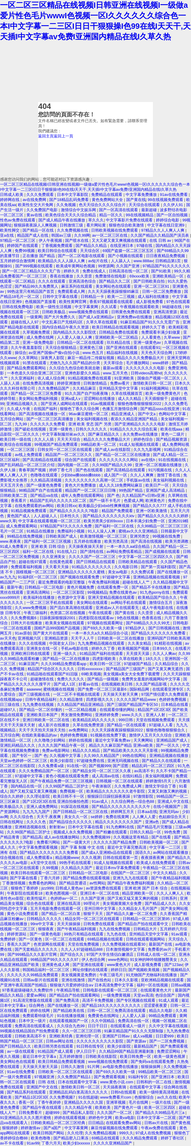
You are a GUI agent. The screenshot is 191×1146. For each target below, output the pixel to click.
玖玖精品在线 (119, 342)
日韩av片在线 (156, 1122)
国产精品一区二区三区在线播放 (123, 454)
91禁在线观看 (34, 363)
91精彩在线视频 (168, 643)
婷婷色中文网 (100, 1117)
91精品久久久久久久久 (92, 567)
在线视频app (11, 699)
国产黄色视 (180, 1122)
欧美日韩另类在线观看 (54, 1046)
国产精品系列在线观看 (27, 1092)
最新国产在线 (161, 944)
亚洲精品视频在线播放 (169, 755)
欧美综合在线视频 (16, 444)
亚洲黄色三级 (91, 347)
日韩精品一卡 (93, 296)
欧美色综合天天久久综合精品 (71, 215)
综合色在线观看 (40, 903)
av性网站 (97, 883)
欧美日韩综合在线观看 (58, 250)
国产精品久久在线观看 (162, 760)
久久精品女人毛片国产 (138, 908)
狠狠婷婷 (10, 1128)
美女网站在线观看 (92, 602)
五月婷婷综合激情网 (18, 261)
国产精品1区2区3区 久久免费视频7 (45, 1097)
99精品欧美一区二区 (99, 444)
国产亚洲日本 (163, 1077)
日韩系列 (169, 898)
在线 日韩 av (160, 240)
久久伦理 (75, 1133)
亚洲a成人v (71, 398)
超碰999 (53, 1112)
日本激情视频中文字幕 (126, 949)
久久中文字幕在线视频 (169, 1026)
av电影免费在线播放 (121, 1066)
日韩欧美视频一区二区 (159, 842)
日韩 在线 (47, 1082)
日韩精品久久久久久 (45, 918)
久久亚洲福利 (23, 378)
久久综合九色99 (71, 1026)
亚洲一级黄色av (147, 342)
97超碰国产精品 (138, 664)
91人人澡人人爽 (102, 531)
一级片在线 (161, 1102)
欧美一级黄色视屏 (170, 1056)
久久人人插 (44, 439)
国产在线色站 (100, 980)
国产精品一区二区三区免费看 (37, 393)
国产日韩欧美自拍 (149, 281)
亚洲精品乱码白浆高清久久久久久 (79, 1092)
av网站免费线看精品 (124, 551)
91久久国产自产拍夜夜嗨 (87, 393)
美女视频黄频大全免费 (123, 903)
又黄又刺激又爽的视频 (168, 791)
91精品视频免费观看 (29, 510)
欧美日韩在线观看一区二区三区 (39, 873)
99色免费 (172, 832)
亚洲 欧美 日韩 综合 (48, 546)
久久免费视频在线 (73, 230)
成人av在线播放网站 (62, 837)
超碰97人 (8, 709)
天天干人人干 (83, 638)
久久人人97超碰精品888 (82, 949)
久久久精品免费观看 (140, 1138)
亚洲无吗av (169, 811)
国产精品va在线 (44, 495)
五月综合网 (9, 735)
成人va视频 (143, 1036)
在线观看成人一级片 (128, 1026)
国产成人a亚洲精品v (97, 317)
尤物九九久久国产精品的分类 (75, 363)
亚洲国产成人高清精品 (166, 490)
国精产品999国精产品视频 (57, 628)
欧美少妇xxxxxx (77, 1143)
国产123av (173, 964)
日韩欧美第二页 (14, 495)
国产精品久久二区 (115, 281)
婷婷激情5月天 (159, 781)
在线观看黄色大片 (156, 990)
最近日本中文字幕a (39, 1056)
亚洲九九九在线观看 (131, 878)
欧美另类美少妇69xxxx (104, 521)
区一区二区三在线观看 (65, 939)
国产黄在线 (136, 199)
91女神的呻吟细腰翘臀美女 (154, 959)
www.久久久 (133, 714)
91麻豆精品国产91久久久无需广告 (150, 322)
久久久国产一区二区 (115, 1112)
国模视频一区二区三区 (36, 572)
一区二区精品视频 (81, 709)
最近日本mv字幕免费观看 (118, 868)
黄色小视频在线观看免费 (68, 776)
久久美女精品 (140, 643)
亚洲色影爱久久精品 (83, 373)
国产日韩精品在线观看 (96, 562)
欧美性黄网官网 (73, 301)
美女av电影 (118, 572)
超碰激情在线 (42, 679)
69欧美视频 (91, 674)
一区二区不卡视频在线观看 (77, 694)
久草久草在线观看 (102, 322)
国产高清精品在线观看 (42, 460)
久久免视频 (66, 204)
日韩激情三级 (72, 225)
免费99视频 (25, 250)
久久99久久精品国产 (102, 755)
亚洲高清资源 (166, 312)
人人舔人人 (121, 261)
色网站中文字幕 (173, 414)
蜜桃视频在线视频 (59, 689)
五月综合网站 (12, 419)
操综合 (20, 352)
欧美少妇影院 (62, 760)
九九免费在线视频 (38, 704)
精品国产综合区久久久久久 (52, 669)
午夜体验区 (102, 786)
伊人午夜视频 (51, 240)
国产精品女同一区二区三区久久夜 (102, 771)
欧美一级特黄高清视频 (159, 1092)
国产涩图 (121, 766)
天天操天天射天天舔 (40, 1066)
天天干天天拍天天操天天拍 (43, 730)
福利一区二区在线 (38, 551)
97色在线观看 (178, 301)
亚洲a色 (152, 822)
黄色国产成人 (19, 516)
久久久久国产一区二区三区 (93, 556)
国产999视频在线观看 (34, 266)
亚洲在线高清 (69, 903)
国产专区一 (22, 755)
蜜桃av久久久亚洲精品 (138, 531)
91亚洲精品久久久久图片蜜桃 (26, 1117)
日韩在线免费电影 (18, 306)
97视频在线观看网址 (105, 623)
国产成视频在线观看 (163, 551)
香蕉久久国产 (19, 944)
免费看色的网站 (42, 883)
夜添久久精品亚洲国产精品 (135, 419)
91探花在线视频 (75, 806)
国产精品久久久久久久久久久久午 (121, 806)
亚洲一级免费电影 (38, 342)
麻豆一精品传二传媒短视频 (91, 358)
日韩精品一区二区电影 (45, 587)
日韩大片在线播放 (27, 623)
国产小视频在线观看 (126, 256)
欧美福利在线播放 (39, 597)
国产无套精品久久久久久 (37, 949)
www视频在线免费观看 (108, 1061)
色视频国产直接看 (41, 301)
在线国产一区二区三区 (131, 873)
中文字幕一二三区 (165, 847)
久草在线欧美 (131, 658)
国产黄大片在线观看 (51, 633)
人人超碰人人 (46, 516)
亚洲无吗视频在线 (123, 760)
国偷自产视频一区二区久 (159, 378)
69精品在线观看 (106, 1138)
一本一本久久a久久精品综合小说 (100, 633)
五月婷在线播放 (88, 541)
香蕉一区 (27, 1102)
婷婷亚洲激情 (69, 383)
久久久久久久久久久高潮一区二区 (94, 480)
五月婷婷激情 (71, 1056)
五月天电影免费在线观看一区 (56, 908)
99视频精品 (97, 592)
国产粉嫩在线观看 (112, 832)
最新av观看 (113, 368)
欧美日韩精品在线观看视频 (116, 327)
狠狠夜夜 (46, 929)
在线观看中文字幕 (146, 1087)
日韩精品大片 (145, 929)
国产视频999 (100, 766)
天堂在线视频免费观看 (156, 720)
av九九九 (8, 577)
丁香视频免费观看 (57, 245)
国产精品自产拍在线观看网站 (75, 995)
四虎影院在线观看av (97, 618)
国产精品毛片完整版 (155, 827)
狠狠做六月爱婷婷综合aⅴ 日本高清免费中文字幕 (92, 985)
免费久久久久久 (71, 679)
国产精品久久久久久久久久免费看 (49, 852)
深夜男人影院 (53, 358)
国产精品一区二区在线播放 (67, 658)
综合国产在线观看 (81, 460)
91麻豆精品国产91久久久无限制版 (134, 1031)
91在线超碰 (88, 1097)
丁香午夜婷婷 (49, 1102)
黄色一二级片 (173, 434)
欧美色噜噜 (41, 1138)
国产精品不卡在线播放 (152, 587)
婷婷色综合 (143, 439)
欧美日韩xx (66, 505)
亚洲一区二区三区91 (152, 286)
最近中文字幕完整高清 (127, 847)
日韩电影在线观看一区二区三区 (111, 990)
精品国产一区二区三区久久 (69, 454)
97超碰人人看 (161, 725)
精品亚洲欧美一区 (138, 893)
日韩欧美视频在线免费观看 (115, 230)
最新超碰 (149, 210)
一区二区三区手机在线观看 (50, 602)
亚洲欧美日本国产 (42, 714)
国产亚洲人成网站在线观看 (65, 403)
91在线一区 (77, 766)
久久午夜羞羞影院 (27, 347)
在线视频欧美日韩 (117, 684)
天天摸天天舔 (138, 653)
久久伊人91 (173, 204)
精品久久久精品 (87, 750)
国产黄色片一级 (128, 1107)
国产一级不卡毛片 (105, 500)
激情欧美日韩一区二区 (153, 383)
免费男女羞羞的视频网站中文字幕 (151, 679)
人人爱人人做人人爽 (75, 337)
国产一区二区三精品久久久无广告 (32, 271)
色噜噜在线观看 (44, 475)
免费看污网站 (49, 842)
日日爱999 (165, 1036)
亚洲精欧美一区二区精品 (117, 337)
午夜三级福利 (36, 612)
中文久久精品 (165, 873)
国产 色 (113, 495)
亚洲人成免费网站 (42, 806)
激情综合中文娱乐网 (79, 210)
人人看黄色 (151, 337)
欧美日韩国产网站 (49, 1133)
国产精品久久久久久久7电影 (74, 510)
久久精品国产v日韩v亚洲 (144, 495)
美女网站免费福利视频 (39, 398)
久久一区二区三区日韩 (82, 1031)
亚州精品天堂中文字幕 (119, 388)
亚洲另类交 (140, 536)
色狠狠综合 (144, 1097)
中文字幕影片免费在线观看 (130, 220)
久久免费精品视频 (101, 1133)
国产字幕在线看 (24, 878)
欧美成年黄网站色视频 (76, 266)
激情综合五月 (161, 602)
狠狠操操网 (151, 1066)
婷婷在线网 (40, 1010)
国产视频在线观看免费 (80, 577)
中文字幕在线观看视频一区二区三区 (50, 521)
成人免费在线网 (40, 337)
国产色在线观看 (90, 470)
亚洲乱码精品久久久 (18, 745)
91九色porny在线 (155, 592)
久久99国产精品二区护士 (67, 786)
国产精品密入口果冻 (71, 1138)
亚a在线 (7, 235)
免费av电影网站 (56, 750)
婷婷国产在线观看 (23, 245)
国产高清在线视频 (147, 541)
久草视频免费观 (36, 332)
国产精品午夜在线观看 (42, 1107)
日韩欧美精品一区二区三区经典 (58, 1122)
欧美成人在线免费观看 (156, 862)
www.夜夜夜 (11, 541)
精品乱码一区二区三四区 (154, 766)
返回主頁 (46, 136)
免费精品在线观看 (107, 194)
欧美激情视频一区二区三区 (104, 536)
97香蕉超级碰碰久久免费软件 (28, 990)
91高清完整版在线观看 (33, 1000)
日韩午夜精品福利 (41, 699)
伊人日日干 (86, 1051)
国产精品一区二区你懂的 (41, 709)
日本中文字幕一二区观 (157, 1117)
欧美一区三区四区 (160, 1107)
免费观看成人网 (72, 291)
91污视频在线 (160, 470)
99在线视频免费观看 (166, 199)
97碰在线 (145, 245)
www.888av (143, 261)
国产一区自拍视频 (173, 215)
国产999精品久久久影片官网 (32, 954)
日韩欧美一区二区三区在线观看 (66, 1072)
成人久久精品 (130, 398)
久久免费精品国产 (54, 388)
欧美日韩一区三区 (106, 664)
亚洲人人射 (156, 714)
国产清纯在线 (92, 551)
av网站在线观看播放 (171, 852)
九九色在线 (116, 934)
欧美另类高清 (116, 541)
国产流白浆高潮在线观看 (72, 607)
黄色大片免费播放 (81, 485)
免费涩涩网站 (169, 1051)
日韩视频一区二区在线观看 (120, 781)
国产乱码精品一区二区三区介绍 (28, 465)
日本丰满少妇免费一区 (146, 521)
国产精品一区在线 (38, 230)
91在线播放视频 (71, 1015)
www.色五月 (93, 352)
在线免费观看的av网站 (35, 505)
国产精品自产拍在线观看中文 (143, 924)
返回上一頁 (63, 136)
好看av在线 (89, 684)
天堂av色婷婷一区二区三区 (24, 760)
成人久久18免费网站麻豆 (121, 485)
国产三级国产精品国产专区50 (133, 704)
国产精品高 (32, 837)
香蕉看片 (19, 500)
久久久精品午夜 (79, 1107)
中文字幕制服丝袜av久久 (64, 434)
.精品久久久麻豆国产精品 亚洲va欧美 (121, 745)
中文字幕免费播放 (142, 194)
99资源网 (106, 266)
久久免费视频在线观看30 (124, 944)
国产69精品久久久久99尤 (148, 623)
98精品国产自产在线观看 (41, 490)
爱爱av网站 (36, 995)
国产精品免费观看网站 (27, 368)
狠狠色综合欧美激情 (127, 225)
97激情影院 (143, 796)
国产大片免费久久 (60, 317)
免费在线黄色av (123, 592)
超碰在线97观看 (33, 562)
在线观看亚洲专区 (168, 689)
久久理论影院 (38, 796)
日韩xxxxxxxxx (90, 669)
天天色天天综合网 (157, 352)
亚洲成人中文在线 (173, 801)
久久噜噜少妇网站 (50, 740)
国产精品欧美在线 (69, 1010)
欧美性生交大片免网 (36, 204)
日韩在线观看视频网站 (146, 939)
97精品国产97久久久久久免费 (66, 526)
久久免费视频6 (24, 618)
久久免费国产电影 (42, 210)
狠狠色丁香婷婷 (25, 888)
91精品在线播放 (40, 531)
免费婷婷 (8, 939)
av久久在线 (167, 1097)
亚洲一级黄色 (61, 429)
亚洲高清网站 (38, 592)
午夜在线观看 (100, 612)
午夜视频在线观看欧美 (140, 306)
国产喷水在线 (77, 240)
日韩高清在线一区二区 (129, 271)
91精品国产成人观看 (55, 1051)
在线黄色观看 (61, 562)
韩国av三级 (61, 235)
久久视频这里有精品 (131, 837)
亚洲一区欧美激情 (152, 510)
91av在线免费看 (174, 194)
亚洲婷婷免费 (107, 714)
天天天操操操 (69, 924)
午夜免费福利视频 (104, 582)
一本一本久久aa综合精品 (128, 546)
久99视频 (50, 868)
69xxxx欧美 (140, 276)
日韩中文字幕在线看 (61, 296)
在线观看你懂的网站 (118, 709)
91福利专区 (138, 1077)
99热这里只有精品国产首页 (31, 291)
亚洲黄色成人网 (56, 964)
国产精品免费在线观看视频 (87, 878)
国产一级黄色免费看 (44, 485)
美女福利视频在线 (92, 419)
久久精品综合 (167, 664)
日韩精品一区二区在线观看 (81, 342)
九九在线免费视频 (115, 929)
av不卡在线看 (12, 1143)
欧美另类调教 (177, 541)
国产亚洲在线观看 (122, 347)
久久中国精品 (103, 1020)
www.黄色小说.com (117, 1082)
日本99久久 (162, 648)
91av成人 (100, 801)
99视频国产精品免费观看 (56, 444)
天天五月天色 (12, 485)
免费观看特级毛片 (38, 1015)
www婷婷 (161, 363)
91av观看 (179, 934)
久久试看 (109, 306)
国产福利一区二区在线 (115, 526)
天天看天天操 (57, 567)
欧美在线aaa (172, 429)
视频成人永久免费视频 (73, 832)
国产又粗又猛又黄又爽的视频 (133, 898)
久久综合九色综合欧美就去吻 (75, 368)
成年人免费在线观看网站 (83, 495)
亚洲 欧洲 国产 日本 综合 (146, 888)
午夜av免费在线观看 (159, 1128)
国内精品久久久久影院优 (75, 332)
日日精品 (96, 1122)
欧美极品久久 (12, 806)
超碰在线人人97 (25, 322)
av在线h (148, 460)
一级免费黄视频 (117, 995)
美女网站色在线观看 (114, 286)
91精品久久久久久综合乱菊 (134, 429)
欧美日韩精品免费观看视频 (62, 1061)
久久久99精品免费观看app (64, 664)
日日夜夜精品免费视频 (166, 256)
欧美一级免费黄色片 (163, 393)
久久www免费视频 (31, 607)
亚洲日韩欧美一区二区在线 (46, 720)
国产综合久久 (72, 954)
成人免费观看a (39, 857)
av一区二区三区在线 (110, 235)
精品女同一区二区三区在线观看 (93, 918)
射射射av (57, 827)
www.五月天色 (116, 373)
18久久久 (154, 658)
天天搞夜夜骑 (115, 1087)
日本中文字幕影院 (73, 194)
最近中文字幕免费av (113, 740)
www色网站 (118, 959)
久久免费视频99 (96, 837)
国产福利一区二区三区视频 (48, 541)
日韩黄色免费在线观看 (131, 312)
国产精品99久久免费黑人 (37, 286)
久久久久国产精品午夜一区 (62, 745)
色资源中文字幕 (72, 597)
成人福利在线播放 (154, 296)
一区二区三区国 (21, 449)
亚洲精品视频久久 (22, 403)
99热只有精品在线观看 (84, 934)
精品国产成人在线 (33, 235)
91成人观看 (169, 1000)
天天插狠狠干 (157, 398)
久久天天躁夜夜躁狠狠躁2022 (117, 730)
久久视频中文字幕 (65, 755)
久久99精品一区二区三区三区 (163, 526)
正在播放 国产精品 (39, 256)
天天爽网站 (143, 740)
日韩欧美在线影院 (101, 1056)
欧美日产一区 (157, 485)
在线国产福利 (46, 408)
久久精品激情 (71, 699)
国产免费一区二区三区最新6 (103, 689)
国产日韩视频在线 (164, 628)
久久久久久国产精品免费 (115, 842)
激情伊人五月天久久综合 (151, 735)
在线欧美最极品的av (40, 735)
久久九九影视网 (147, 449)
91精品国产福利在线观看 (101, 653)
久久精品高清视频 (46, 480)
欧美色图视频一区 (62, 893)
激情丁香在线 (169, 475)
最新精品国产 (146, 1046)
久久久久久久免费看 (48, 424)
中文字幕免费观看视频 (39, 847)
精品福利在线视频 (122, 352)
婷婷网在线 (10, 199)
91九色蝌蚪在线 (120, 827)
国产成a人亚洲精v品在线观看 (107, 852)
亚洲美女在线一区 (42, 648)
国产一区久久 (168, 745)
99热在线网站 (134, 755)
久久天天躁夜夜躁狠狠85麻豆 (114, 291)
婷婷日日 (118, 970)
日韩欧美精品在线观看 (138, 562)
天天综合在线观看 (145, 204)
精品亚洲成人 (123, 414)
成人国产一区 (116, 475)
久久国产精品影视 (152, 684)
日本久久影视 (127, 980)
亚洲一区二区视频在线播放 (159, 465)
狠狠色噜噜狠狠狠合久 (166, 730)
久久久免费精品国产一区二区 (44, 771)
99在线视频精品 (140, 215)
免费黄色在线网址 (104, 1015)
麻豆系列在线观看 (77, 286)
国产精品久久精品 (92, 245)
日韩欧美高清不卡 (31, 1036)
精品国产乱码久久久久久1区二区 (59, 500)
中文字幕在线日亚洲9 (166, 225)
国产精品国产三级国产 (126, 669)
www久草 (8, 521)
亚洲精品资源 (56, 638)
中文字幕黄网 (87, 306)
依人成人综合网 (51, 378)
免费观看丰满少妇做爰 (161, 332)
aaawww (33, 689)
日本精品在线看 (175, 704)
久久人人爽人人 (171, 893)
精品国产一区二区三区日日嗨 (91, 490)
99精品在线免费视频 (25, 536)
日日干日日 (98, 1026)
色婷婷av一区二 (64, 898)
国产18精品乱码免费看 (69, 199)
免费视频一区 (72, 791)
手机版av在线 (138, 480)
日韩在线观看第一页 (121, 857)
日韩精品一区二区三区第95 (147, 918)
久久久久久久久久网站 (119, 460)
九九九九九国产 (36, 811)
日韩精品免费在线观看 (119, 332)
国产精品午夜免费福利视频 (131, 883)
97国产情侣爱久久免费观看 (165, 694)
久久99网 (82, 235)
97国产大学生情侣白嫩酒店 (110, 954)
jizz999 (47, 888)
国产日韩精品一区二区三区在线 (81, 811)
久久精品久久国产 (77, 868)
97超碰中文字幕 (117, 577)
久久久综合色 (22, 816)
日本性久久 (70, 516)
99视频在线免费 (167, 536)
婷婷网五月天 (123, 811)
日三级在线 (10, 704)
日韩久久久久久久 (92, 429)
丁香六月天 (51, 1143)
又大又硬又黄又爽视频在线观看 (120, 240)
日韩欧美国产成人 (62, 536)
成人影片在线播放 (54, 725)
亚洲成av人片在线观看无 (118, 607)
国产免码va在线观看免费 (153, 1061)
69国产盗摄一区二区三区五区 (129, 250)
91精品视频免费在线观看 (90, 378)
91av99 (33, 1143)
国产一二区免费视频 (167, 1041)
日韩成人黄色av (69, 888)
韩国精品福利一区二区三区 (46, 970)
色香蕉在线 (152, 618)
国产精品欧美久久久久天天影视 (131, 750)
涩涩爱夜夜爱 (156, 1005)
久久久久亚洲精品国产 (113, 1143)
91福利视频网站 (155, 388)
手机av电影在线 (75, 648)
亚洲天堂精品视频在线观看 (112, 597)
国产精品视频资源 (172, 439)
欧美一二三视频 (121, 296)
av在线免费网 (34, 199)
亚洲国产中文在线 (42, 1087)
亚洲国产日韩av (116, 1036)
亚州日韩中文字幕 (100, 908)
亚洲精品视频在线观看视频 (157, 577)
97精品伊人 (135, 628)
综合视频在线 (12, 857)
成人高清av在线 (106, 776)
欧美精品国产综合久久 (158, 597)
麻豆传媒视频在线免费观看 (115, 1128)
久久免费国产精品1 (74, 1077)
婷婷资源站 (17, 934)
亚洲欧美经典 (61, 1036)
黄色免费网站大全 (108, 199)
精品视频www (67, 857)
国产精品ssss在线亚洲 (160, 408)
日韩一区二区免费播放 (162, 291)
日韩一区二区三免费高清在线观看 (117, 1010)
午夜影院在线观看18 (25, 893)
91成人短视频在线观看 (139, 444)
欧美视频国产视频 (134, 648)
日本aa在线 (147, 811)
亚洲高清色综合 (83, 281)
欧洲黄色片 (155, 500)
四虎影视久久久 (100, 699)
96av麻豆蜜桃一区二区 (89, 414)
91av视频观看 (103, 403)
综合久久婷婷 (12, 796)
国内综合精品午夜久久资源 (66, 327)
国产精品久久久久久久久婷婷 (164, 516)
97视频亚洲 (44, 1077)
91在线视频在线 (172, 460)
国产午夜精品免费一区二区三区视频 (62, 781)
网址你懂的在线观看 (91, 970)
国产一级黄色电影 (46, 934)
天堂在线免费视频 (84, 944)
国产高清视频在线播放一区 (43, 414)
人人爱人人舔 (134, 1015)
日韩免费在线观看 (99, 924)
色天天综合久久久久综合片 (103, 204)
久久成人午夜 (19, 408)
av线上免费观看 (29, 454)
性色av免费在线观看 (18, 220)
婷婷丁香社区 (173, 1138)
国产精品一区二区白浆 (61, 913)
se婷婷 (97, 816)
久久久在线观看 (52, 281)
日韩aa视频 (181, 985)
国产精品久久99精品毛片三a (160, 1112)
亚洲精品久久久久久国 (84, 1102)
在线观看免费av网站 (124, 1122)
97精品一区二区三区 (18, 240)
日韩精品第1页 (168, 261)
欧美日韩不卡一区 (69, 796)
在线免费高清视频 (38, 383)
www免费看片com (116, 1097)
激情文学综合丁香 (161, 786)
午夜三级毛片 (112, 975)
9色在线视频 (128, 618)
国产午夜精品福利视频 (170, 878)
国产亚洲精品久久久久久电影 (140, 424)
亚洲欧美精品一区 (168, 276)
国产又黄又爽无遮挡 (166, 669)
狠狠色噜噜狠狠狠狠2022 (140, 403)
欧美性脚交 (10, 230)
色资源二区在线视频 (68, 612)
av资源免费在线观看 (104, 888)
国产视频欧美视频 (144, 970)
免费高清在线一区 (134, 1020)
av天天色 (8, 638)
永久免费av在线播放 (141, 434)
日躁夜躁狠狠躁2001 (58, 618)
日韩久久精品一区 (146, 832)
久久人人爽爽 (142, 475)
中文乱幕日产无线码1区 (63, 322)
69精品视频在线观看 (105, 939)
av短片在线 (98, 261)
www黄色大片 (119, 964)
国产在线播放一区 (173, 572)
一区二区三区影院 (69, 592)
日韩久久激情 (73, 1066)
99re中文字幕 (42, 924)
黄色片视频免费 (81, 587)
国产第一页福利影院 (159, 567)
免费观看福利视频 (27, 567)
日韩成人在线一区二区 (157, 954)
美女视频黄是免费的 (79, 975)
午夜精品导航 (68, 990)
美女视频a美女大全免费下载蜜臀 (132, 674)
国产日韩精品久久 (16, 1046)
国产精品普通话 (73, 883)
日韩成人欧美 (12, 194)
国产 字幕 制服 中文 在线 (83, 847)
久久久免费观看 (40, 194)
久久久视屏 (91, 857)
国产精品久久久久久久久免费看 (159, 633)
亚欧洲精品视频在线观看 (163, 980)
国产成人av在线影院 (113, 449)
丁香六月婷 (50, 878)
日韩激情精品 (95, 383)
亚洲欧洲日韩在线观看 (31, 653)
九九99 (21, 424)
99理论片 (91, 903)
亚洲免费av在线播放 (135, 317)
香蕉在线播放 (62, 276)
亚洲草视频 (116, 1102)
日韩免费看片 (31, 1112)
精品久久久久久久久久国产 (119, 822)
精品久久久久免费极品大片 (141, 358)
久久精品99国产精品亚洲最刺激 (127, 1051)
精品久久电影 (161, 1010)
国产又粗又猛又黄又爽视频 (34, 791)
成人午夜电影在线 (158, 607)
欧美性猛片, (37, 898)
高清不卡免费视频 (98, 1000)
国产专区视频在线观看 (136, 1000)
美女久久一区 (76, 816)
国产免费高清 (67, 1000)
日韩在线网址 (12, 822)
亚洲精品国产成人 (172, 740)
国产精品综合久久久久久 (71, 822)
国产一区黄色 (31, 939)
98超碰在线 (172, 306)
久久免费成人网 (128, 786)
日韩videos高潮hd (146, 373)
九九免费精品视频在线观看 (102, 643)
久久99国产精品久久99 (112, 465)
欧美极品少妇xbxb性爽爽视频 (105, 505)
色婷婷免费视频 (173, 699)
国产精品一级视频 (103, 679)
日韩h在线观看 (124, 1092)
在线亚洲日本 (122, 245)
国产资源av (137, 1041)
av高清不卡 (144, 771)
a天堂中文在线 (44, 862)
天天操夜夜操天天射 (86, 546)
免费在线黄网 (118, 816)
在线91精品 (132, 776)
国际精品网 (140, 689)
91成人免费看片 (14, 546)
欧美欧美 (103, 1107)
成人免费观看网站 (22, 526)
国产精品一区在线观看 (127, 725)
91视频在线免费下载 (108, 735)
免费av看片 (120, 383)
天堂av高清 (143, 995)
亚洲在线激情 (73, 980)
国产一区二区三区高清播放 (50, 419)
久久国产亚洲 (128, 266)
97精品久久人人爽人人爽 (163, 230)
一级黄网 (34, 317)
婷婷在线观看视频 (70, 1117)
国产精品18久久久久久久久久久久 (112, 1005)
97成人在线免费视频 (154, 1133)
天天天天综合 (69, 439)
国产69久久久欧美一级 (103, 628)
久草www (172, 337)
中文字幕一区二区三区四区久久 (146, 556)
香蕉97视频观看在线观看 (111, 301)
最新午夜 (14, 587)
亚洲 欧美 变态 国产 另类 (90, 424)
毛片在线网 (139, 1102)
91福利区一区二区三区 (38, 577)
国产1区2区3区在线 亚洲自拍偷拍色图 (55, 801)
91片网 (93, 1066)
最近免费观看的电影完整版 (62, 582)
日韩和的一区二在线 (154, 1082)
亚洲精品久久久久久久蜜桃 (82, 572)
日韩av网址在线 (60, 1041)
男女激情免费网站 (77, 714)
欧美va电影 (125, 1117)
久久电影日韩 (126, 567)
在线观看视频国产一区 (69, 1020)
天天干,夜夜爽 (49, 816)
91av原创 (23, 633)
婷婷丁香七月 (61, 470)
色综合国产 (165, 995)
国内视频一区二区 (74, 465)
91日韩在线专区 (90, 1046)
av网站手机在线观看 (129, 602)
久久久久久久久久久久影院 (100, 1041)
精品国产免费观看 (118, 510)
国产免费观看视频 (110, 1077)
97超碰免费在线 (90, 760)
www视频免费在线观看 (89, 312)
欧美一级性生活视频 (54, 306)
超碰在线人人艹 (136, 582)
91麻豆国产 (28, 664)
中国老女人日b (62, 643)
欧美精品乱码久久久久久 (95, 720)
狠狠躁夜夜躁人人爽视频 (36, 225)
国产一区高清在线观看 (119, 210)
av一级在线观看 (21, 1051)
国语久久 (143, 852)
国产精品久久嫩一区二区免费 (132, 913)
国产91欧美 (161, 271)
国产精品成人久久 (161, 903)
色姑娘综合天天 (173, 816)
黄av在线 (34, 215)
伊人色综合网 (94, 959)
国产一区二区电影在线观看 (82, 256)
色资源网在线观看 (50, 944)
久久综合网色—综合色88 (133, 801)
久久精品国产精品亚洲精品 (81, 704)
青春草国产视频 (33, 470)
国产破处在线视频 (31, 429)
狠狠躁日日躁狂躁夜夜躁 (109, 796)
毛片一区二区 (12, 531)
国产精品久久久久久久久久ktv (109, 516)
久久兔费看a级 (51, 766)
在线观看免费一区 (113, 587)
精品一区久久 (111, 215)
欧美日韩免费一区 (136, 1056)
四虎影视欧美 (104, 658)
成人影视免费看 (150, 301)
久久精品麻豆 (85, 388)
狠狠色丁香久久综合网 (80, 408)
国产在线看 (161, 837)
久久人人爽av (164, 653)
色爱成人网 (133, 500)
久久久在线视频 (33, 643)
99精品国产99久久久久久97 (54, 959)
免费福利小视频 (71, 531)
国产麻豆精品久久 (104, 434)
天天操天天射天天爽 (121, 694)
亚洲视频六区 (30, 638)
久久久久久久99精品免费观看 (33, 975)
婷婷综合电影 (168, 220)
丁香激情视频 (14, 883)
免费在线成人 (94, 271)
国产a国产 (52, 1128)
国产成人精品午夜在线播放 (62, 220)
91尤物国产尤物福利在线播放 (152, 975)
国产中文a (147, 414)
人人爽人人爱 (144, 816)
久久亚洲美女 (54, 556)
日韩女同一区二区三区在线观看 (65, 449)
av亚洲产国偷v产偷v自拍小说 (54, 352)
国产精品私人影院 (79, 1112)
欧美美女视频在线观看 (65, 623)
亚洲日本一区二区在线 (100, 893)
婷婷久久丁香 (154, 327)
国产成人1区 (65, 684)
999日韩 (126, 720)
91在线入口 (67, 551)
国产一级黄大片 (77, 842)
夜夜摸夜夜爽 (153, 857)
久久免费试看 (143, 572)
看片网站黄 (96, 225)
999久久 (126, 1133)
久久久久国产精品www (136, 699)
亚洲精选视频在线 (31, 827)
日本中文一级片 (33, 1020)
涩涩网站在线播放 (100, 398)
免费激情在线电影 (111, 276)
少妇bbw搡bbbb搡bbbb (81, 475)
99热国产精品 (131, 490)
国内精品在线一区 (27, 786)
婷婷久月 (72, 271)
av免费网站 (79, 730)
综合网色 (37, 1005)
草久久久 (96, 220)
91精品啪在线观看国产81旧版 (53, 674)
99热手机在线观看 (75, 862)
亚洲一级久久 (65, 653)
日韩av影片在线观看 (41, 980)
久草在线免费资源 (89, 725)
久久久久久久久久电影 (146, 368)
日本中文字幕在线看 (86, 827)
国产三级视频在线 (35, 694)
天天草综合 (113, 363)
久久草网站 (28, 358)
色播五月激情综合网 (120, 408)
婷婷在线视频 (81, 740)
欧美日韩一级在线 (16, 439)
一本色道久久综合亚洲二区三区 (35, 373)
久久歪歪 (84, 276)
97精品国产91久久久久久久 (166, 266)
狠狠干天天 (93, 913)
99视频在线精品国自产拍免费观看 (30, 1031)
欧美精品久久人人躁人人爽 (62, 261)
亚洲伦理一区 (88, 1036)
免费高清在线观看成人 (35, 1026)
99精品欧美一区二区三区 (160, 1072)
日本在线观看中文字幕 (78, 1082)
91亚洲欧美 (124, 378)
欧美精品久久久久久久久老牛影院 (116, 791)
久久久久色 (36, 822)
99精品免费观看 (163, 1015)
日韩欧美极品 (54, 312)
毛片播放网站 (138, 363)
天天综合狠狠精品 (61, 347)
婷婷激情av (31, 1128)
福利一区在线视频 (153, 985)
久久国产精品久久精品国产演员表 (160, 235)
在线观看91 (150, 347)
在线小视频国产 (167, 806)
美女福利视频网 (159, 776)
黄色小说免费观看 (23, 913)
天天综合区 (90, 250)
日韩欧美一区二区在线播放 (121, 638)
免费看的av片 (160, 949)
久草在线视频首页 (127, 393)
